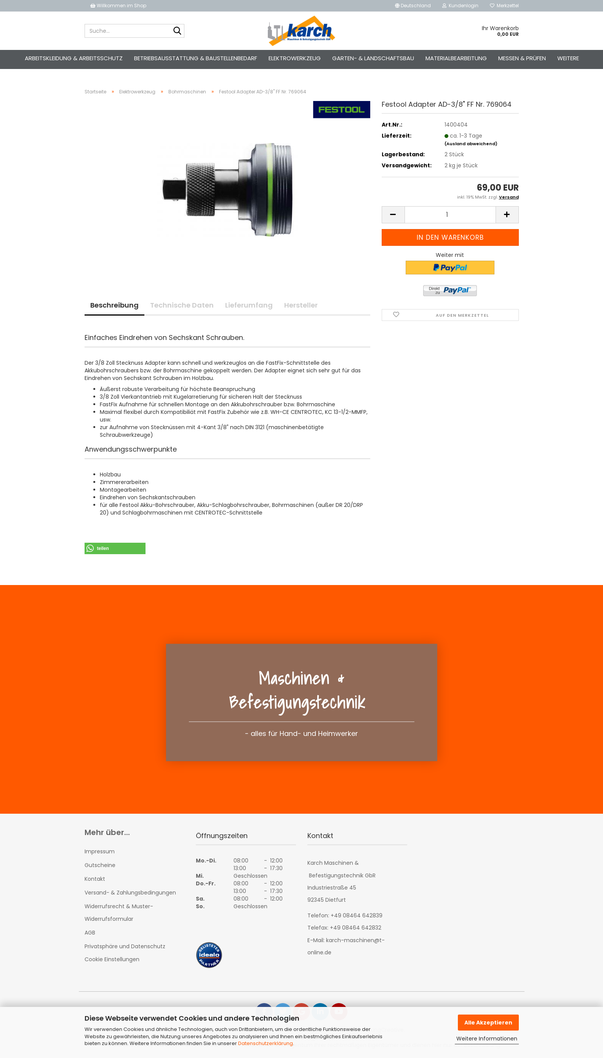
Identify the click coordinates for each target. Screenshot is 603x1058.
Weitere (568, 58)
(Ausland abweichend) (471, 144)
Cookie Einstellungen (112, 959)
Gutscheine (100, 865)
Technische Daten (182, 305)
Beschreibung (114, 305)
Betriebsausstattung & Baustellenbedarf (195, 58)
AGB (90, 932)
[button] (413, 5)
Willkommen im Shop (118, 5)
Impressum (100, 851)
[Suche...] (177, 31)
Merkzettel (504, 5)
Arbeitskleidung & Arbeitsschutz (74, 58)
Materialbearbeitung (456, 58)
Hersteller (301, 305)
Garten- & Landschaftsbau (373, 58)
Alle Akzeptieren (488, 1022)
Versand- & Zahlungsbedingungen (130, 892)
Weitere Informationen (486, 1038)
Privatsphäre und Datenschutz (125, 946)
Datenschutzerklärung (265, 1043)
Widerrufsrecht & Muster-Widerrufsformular (119, 912)
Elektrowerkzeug (295, 58)
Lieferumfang (249, 305)
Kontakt (95, 879)
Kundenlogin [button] (460, 5)
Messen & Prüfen (522, 58)
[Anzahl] (450, 214)
